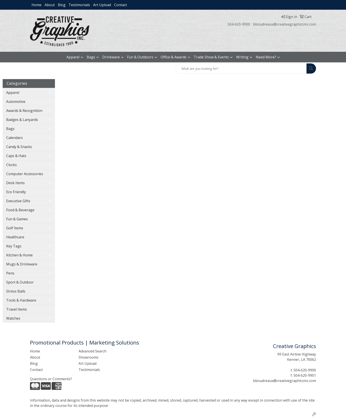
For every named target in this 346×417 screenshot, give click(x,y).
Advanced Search (92, 351)
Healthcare (15, 237)
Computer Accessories (24, 173)
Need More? (266, 57)
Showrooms (88, 357)
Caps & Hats (16, 155)
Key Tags (13, 246)
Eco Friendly (16, 191)
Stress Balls (15, 291)
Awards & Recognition (24, 110)
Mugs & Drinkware (21, 264)
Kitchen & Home (19, 255)
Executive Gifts (18, 200)
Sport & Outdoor (20, 282)
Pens (10, 273)
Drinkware (111, 57)
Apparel (72, 57)
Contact (120, 4)
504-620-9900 (239, 24)
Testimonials (79, 4)
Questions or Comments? (51, 378)
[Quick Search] (241, 68)
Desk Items (15, 182)
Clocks (11, 164)
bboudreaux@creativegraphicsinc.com (284, 24)
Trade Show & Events (211, 57)
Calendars (14, 137)
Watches (13, 318)
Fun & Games (17, 219)
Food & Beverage (20, 210)
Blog (62, 4)
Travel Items (16, 309)
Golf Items (14, 228)
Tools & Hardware (21, 300)
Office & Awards (173, 57)
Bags (91, 57)
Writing (242, 57)
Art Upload (102, 4)
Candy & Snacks (19, 146)
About (50, 4)
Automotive (15, 101)
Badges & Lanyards (22, 119)
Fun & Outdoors (140, 57)
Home (36, 4)
